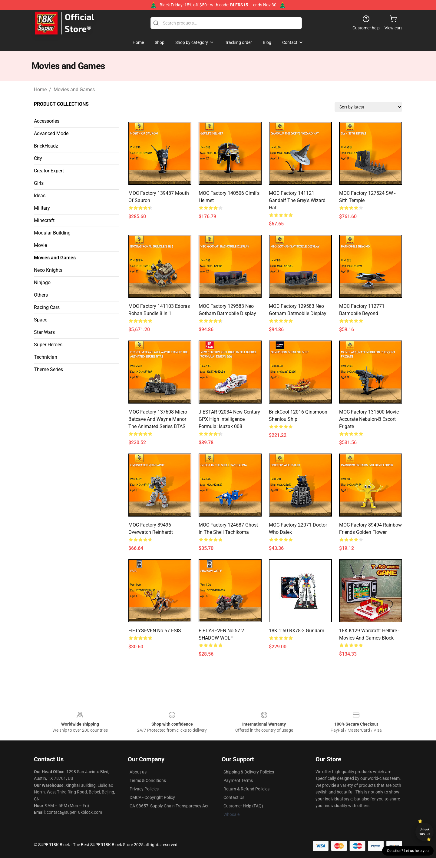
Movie (40, 245)
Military (42, 208)
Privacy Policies (144, 789)
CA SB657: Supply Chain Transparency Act (169, 805)
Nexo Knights (48, 270)
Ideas (39, 195)
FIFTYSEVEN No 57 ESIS (154, 631)
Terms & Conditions (148, 780)
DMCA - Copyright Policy (152, 797)
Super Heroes (48, 345)
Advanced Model (52, 133)
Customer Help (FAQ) (243, 805)
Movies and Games (74, 89)
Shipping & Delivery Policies (248, 772)
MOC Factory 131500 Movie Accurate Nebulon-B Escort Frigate (369, 419)
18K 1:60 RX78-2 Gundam (296, 631)
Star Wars (44, 332)
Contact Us (233, 797)
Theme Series (48, 369)
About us (138, 772)
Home (40, 89)
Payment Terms (238, 780)
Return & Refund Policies (246, 789)
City (38, 158)
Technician (45, 357)
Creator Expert (49, 171)
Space (40, 320)
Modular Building (52, 233)
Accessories (46, 121)
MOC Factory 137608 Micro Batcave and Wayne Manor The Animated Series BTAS (157, 419)
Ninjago (42, 282)
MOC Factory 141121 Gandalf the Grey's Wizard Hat (297, 200)
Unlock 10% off (424, 832)
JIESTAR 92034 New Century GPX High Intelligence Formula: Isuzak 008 (229, 419)
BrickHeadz (46, 146)
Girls (39, 183)
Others (41, 295)
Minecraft (44, 220)
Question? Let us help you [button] (408, 851)
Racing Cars (47, 307)
